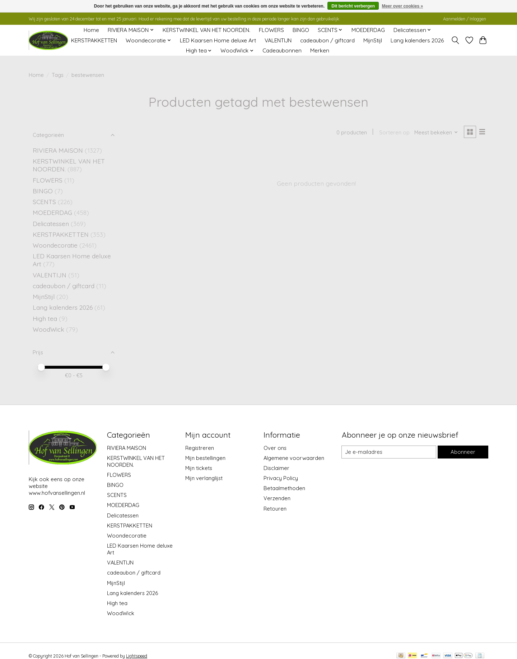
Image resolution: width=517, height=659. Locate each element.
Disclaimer (276, 468)
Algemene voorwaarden (294, 458)
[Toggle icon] (455, 40)
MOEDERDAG (368, 30)
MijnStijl (372, 40)
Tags (58, 75)
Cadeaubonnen (282, 50)
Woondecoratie (56, 245)
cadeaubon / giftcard (327, 40)
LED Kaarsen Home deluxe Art (218, 40)
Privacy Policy (281, 478)
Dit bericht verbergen (353, 6)
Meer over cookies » (402, 6)
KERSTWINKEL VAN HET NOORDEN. (206, 30)
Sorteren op (393, 132)
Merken (319, 50)
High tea (45, 318)
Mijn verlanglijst (204, 478)
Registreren (199, 447)
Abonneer (463, 451)
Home (91, 30)
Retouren (275, 508)
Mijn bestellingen (205, 458)
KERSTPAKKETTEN (94, 40)
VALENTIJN (278, 40)
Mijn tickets (198, 468)
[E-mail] (389, 452)
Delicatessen (52, 223)
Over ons (275, 447)
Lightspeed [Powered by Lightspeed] (136, 656)
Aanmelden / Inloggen (464, 19)
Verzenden (277, 498)
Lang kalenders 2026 (417, 40)
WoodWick (48, 329)
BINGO (301, 30)
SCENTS (44, 202)
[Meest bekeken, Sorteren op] (436, 132)
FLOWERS (271, 30)
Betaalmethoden (284, 488)
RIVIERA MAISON (58, 150)
